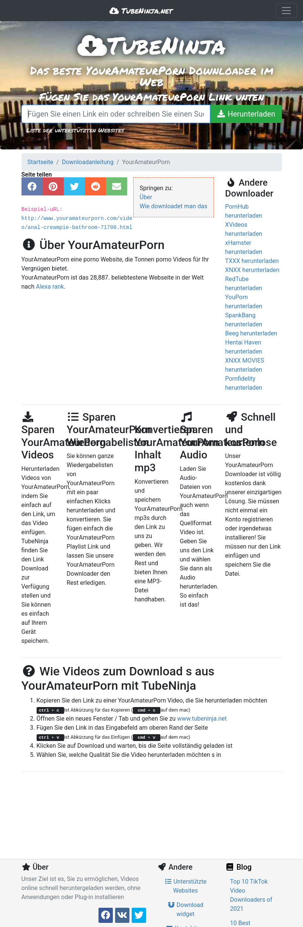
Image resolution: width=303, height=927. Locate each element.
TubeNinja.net (140, 10)
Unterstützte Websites (186, 886)
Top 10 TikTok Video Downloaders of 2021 (251, 895)
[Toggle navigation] (286, 10)
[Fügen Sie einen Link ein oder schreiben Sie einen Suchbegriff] (116, 114)
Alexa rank (50, 286)
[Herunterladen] (245, 114)
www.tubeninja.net (202, 718)
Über (146, 197)
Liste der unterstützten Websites (75, 130)
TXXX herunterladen (252, 260)
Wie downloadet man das (174, 206)
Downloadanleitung (88, 162)
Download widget (185, 909)
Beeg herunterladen (251, 333)
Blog (238, 867)
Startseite (41, 162)
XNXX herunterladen (252, 270)
